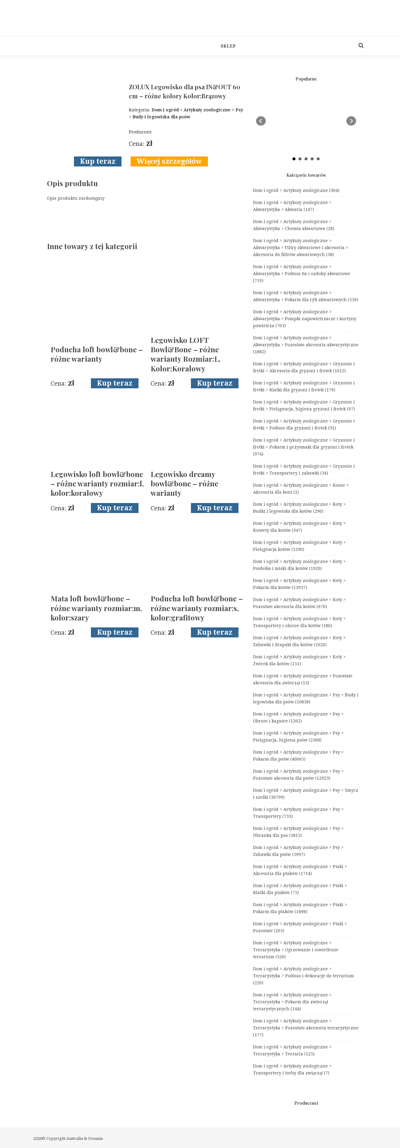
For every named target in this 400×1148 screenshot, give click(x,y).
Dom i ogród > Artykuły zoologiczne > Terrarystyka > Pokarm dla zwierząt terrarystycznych (292, 1001)
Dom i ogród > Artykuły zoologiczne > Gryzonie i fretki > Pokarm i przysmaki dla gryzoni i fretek (304, 447)
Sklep (228, 46)
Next (351, 121)
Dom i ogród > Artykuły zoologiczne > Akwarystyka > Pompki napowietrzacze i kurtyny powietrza (304, 318)
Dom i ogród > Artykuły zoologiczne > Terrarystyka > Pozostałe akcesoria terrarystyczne (305, 1027)
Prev (261, 121)
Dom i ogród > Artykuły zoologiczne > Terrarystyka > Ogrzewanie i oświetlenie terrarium (295, 949)
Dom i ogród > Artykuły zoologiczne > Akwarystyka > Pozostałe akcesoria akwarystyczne (305, 344)
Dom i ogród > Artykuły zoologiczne (296, 190)
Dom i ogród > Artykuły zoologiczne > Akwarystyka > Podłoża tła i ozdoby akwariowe (301, 273)
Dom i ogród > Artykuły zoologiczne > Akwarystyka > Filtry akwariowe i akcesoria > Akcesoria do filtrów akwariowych (300, 247)
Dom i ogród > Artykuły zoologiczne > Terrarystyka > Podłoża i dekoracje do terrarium (303, 975)
